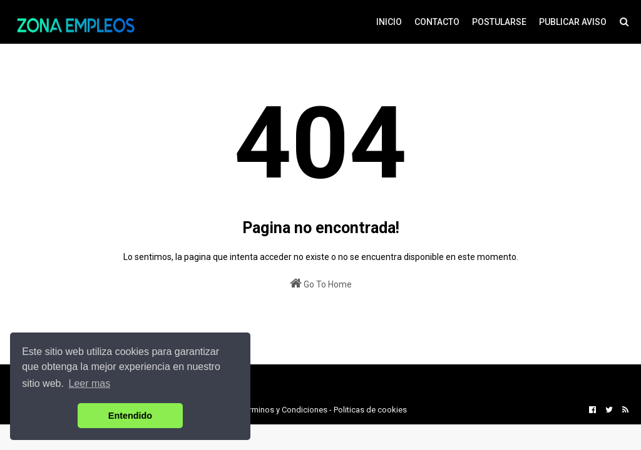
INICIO (389, 22)
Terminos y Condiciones (284, 409)
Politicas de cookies (370, 409)
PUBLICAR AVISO (573, 22)
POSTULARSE (499, 22)
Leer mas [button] (90, 383)
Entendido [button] (130, 416)
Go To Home (321, 283)
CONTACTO (436, 22)
